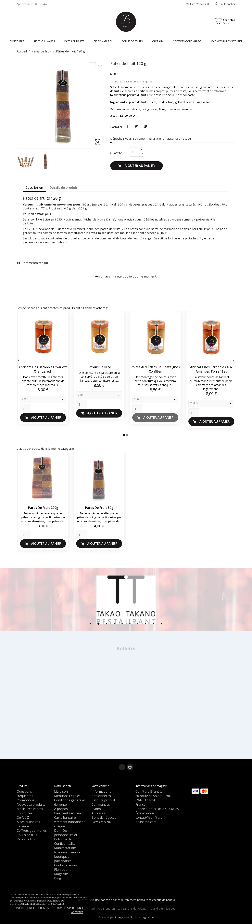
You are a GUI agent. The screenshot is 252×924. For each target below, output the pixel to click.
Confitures (24, 813)
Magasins (61, 874)
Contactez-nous (66, 865)
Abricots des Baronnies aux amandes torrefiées (211, 369)
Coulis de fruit (27, 835)
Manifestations (65, 848)
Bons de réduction (105, 817)
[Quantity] (25, 409)
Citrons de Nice (99, 367)
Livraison (61, 791)
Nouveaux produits (31, 804)
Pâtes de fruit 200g (43, 507)
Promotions (25, 800)
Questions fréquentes (25, 793)
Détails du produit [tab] (63, 187)
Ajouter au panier (136, 165)
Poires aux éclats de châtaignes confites (155, 369)
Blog (57, 878)
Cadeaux (157, 41)
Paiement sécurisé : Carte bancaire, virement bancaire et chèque (69, 819)
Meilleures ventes (30, 809)
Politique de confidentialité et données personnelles (52, 908)
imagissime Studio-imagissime (134, 917)
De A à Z (23, 817)
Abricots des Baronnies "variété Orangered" (43, 369)
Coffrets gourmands (187, 41)
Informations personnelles (101, 793)
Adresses (98, 813)
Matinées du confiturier (227, 41)
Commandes (101, 804)
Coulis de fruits (132, 41)
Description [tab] (34, 187)
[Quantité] (135, 152)
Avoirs (96, 809)
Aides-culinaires (44, 41)
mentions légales (52, 903)
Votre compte (100, 786)
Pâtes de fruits (74, 41)
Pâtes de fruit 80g (99, 507)
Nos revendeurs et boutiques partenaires (68, 856)
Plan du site (62, 869)
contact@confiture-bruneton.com (149, 819)
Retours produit (103, 800)
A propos (61, 809)
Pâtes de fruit (27, 839)
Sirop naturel (103, 41)
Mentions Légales (67, 796)
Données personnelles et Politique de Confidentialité (65, 837)
